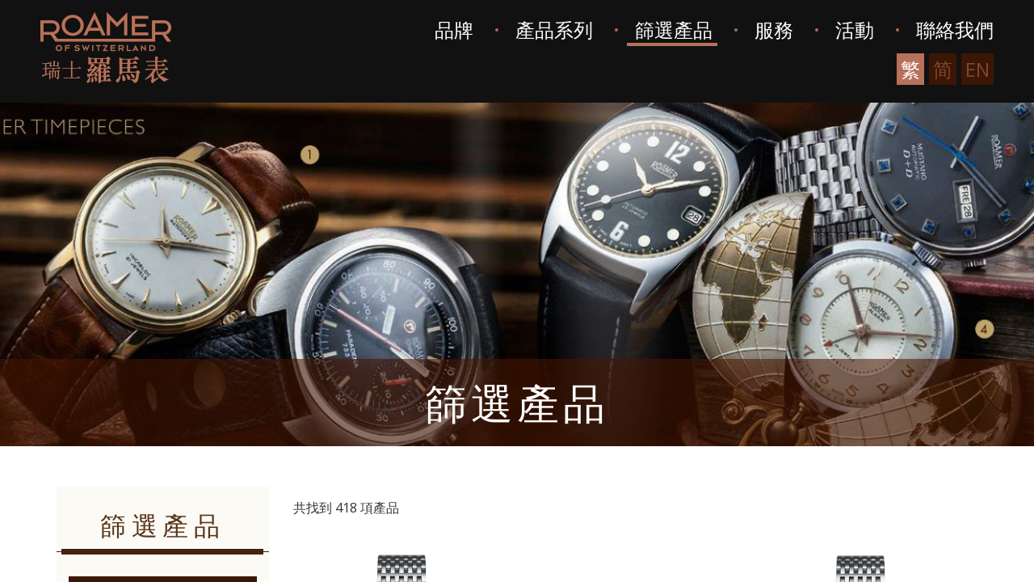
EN (977, 69)
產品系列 (554, 29)
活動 (854, 29)
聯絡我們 (955, 29)
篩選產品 (673, 29)
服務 (773, 29)
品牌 (454, 29)
